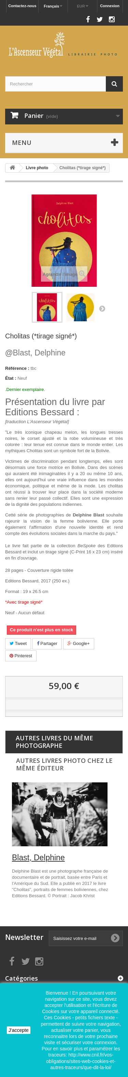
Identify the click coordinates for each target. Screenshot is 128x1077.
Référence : (17, 368)
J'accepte (19, 1030)
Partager (47, 643)
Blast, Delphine (35, 352)
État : (10, 378)
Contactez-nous (22, 6)
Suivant (102, 308)
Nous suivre (70, 17)
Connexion (109, 6)
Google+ (79, 643)
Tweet (18, 643)
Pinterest (21, 655)
